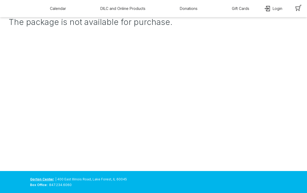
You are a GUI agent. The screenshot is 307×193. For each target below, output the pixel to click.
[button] (59, 9)
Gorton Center (42, 179)
